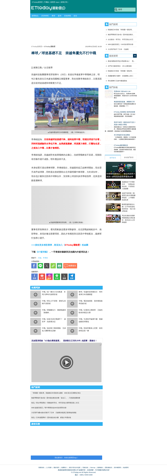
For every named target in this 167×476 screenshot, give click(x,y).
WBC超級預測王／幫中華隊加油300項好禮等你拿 (48, 408)
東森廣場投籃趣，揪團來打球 (115, 99)
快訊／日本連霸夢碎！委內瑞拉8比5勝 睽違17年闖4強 (51, 417)
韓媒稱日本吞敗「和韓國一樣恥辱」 (120, 30)
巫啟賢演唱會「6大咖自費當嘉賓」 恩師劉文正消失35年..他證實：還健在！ (64, 341)
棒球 (53, 16)
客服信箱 (85, 467)
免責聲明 (126, 467)
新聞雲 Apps (54, 2)
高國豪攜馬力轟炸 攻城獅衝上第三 (120, 76)
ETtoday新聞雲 (37, 2)
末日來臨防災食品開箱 (113, 128)
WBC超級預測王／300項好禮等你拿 (120, 44)
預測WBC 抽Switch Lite (113, 91)
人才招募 (49, 467)
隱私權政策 (108, 467)
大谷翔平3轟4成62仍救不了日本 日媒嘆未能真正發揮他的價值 (53, 412)
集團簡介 (64, 467)
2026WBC (45, 16)
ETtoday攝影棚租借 (112, 137)
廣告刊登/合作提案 (75, 467)
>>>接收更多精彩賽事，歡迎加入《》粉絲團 (59, 245)
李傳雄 (45, 258)
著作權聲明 (117, 467)
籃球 (59, 16)
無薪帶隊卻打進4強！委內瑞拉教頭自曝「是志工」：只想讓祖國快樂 (55, 398)
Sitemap (92, 467)
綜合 (75, 16)
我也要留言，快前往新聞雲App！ (66, 457)
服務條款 (100, 467)
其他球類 (67, 16)
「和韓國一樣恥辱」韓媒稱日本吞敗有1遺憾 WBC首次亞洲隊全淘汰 (56, 393)
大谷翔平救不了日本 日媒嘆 (118, 49)
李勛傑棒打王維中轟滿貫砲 (117, 81)
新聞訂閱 (64, 2)
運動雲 (50, 8)
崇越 (39, 258)
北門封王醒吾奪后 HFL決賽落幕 (120, 66)
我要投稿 (41, 467)
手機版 (46, 2)
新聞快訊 (35, 16)
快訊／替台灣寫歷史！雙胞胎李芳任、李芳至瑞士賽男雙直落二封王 (55, 403)
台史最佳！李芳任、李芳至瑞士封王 (120, 39)
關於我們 (56, 467)
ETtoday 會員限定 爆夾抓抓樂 (115, 108)
